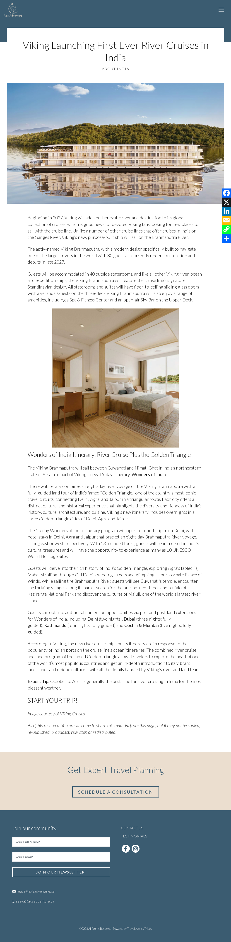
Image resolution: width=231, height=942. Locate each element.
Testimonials (134, 836)
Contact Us (132, 828)
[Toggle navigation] (221, 9)
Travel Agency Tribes (139, 928)
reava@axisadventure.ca (36, 891)
